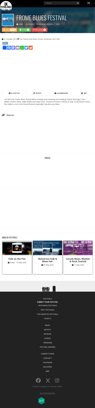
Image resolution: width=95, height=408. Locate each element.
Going (24, 30)
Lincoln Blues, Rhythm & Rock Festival (78, 260)
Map (47, 371)
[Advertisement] (47, 69)
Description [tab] (14, 93)
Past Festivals (47, 310)
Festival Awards (47, 347)
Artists (47, 329)
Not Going (39, 30)
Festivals (47, 298)
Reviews (47, 334)
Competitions (47, 353)
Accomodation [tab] (61, 93)
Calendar (47, 362)
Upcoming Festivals (47, 305)
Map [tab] (84, 93)
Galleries (47, 367)
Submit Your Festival (47, 302)
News (47, 325)
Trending (47, 342)
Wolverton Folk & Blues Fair (47, 260)
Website (8, 115)
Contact (47, 358)
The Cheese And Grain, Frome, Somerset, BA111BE (39, 39)
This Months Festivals (47, 314)
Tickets (47, 318)
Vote (9, 30)
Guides (47, 338)
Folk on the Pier (17, 258)
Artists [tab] (37, 93)
